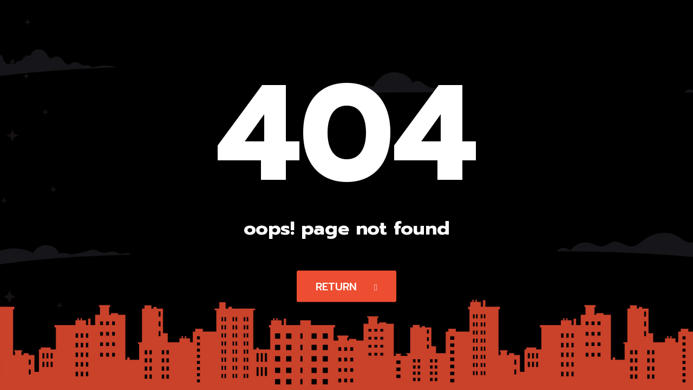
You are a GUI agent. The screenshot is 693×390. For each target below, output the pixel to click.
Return (346, 286)
